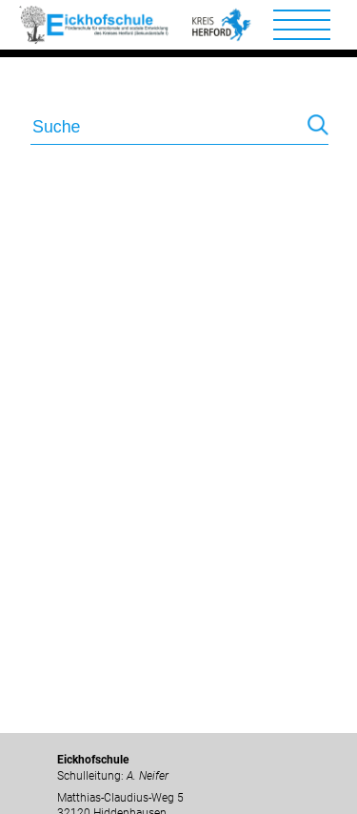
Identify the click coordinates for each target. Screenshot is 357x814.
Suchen (317, 128)
